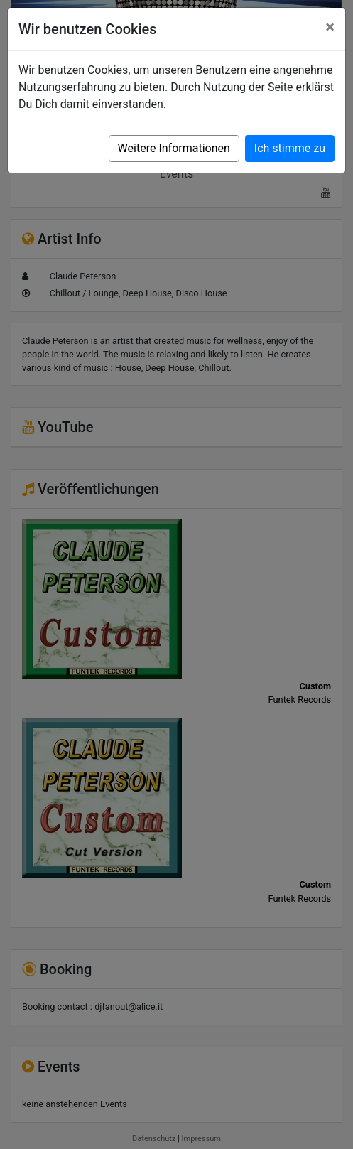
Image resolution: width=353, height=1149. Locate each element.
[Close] (330, 27)
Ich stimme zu (289, 148)
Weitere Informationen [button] (174, 148)
